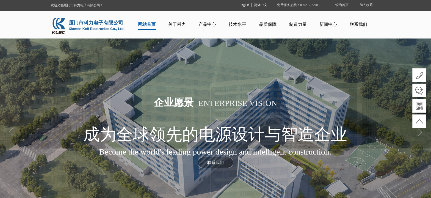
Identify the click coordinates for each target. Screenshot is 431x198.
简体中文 (260, 5)
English (244, 5)
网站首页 (147, 24)
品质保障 (268, 24)
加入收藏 (366, 5)
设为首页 (342, 5)
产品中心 (207, 24)
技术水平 (237, 24)
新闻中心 (328, 24)
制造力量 (298, 24)
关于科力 (177, 24)
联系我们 (358, 24)
